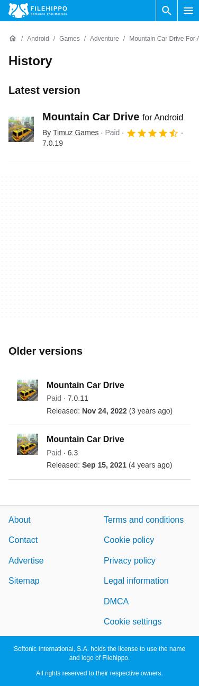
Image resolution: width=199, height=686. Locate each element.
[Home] (12, 38)
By (70, 132)
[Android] (38, 38)
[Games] (69, 38)
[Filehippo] (37, 10)
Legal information (136, 580)
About (19, 519)
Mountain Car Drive (112, 116)
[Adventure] (104, 38)
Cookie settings (132, 621)
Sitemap (24, 580)
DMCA (116, 600)
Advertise (26, 560)
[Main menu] (188, 10)
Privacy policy (130, 560)
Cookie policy (129, 539)
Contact (23, 539)
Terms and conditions (144, 519)
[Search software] (166, 10)
